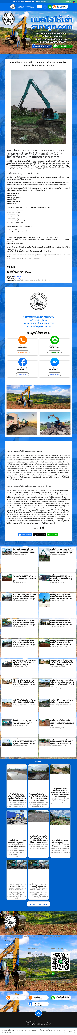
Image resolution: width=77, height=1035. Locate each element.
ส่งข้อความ (55, 368)
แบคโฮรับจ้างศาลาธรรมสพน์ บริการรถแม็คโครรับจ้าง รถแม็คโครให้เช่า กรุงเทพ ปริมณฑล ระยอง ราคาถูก (62, 550)
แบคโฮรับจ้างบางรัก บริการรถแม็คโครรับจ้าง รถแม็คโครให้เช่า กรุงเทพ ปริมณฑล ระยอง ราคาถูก (38, 887)
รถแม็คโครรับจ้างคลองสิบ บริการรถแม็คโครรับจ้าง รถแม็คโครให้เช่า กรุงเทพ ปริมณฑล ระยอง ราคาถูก (24, 642)
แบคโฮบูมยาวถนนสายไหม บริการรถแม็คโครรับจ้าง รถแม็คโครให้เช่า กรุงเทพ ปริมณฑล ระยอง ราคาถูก (62, 642)
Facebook (37, 1003)
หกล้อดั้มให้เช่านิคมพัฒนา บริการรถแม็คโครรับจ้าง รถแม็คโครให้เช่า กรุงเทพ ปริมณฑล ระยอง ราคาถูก (24, 702)
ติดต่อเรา (68, 1)
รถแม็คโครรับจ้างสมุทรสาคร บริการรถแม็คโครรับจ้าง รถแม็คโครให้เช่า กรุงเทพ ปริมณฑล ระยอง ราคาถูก (25, 596)
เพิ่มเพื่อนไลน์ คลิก (54, 346)
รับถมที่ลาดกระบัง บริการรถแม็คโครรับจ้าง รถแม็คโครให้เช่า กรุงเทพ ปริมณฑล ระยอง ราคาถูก (24, 662)
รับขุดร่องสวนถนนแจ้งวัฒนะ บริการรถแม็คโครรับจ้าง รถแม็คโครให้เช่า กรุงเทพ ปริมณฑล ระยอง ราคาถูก (61, 662)
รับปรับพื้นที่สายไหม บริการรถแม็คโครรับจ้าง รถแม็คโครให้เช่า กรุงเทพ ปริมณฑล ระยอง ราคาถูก (17, 797)
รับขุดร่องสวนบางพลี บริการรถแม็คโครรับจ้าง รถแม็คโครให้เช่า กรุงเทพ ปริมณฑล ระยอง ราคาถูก (61, 622)
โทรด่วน (22, 346)
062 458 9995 (61, 8)
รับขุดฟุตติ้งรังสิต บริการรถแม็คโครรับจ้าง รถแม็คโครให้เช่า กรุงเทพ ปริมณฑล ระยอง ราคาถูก (38, 797)
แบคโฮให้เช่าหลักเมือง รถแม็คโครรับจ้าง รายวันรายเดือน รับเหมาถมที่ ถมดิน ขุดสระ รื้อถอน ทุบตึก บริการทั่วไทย (62, 722)
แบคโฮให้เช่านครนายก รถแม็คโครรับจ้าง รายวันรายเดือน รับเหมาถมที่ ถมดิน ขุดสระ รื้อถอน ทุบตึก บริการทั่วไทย (39, 980)
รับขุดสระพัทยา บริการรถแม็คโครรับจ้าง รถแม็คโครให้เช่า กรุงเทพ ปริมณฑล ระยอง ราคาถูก (39, 963)
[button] (2, 32)
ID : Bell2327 (54, 348)
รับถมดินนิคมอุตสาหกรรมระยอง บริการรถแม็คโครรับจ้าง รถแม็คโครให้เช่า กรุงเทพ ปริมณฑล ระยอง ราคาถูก (17, 844)
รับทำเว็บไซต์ (47, 1024)
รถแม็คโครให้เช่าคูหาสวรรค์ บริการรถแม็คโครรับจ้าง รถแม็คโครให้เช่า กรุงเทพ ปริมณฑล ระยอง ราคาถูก (39, 955)
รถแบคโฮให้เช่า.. (22, 369)
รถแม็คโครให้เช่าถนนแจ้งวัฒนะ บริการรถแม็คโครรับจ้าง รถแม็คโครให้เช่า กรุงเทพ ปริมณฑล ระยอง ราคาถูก (25, 577)
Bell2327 (17, 278)
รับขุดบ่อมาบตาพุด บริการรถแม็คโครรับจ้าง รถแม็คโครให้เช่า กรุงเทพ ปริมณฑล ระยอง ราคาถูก (25, 722)
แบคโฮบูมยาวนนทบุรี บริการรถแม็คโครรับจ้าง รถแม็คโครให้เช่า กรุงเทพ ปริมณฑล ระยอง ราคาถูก (61, 596)
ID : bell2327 (59, 998)
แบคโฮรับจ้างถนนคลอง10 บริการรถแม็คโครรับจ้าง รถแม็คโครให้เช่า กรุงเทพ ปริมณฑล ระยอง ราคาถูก (61, 741)
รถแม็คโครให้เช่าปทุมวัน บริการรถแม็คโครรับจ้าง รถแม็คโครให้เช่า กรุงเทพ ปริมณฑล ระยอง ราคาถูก (39, 839)
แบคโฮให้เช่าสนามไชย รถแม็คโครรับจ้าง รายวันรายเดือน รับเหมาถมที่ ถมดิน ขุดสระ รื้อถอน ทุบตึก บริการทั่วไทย (62, 683)
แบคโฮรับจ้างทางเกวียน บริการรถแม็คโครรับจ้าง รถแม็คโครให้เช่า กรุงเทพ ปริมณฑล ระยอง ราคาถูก (24, 622)
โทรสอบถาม (61, 6)
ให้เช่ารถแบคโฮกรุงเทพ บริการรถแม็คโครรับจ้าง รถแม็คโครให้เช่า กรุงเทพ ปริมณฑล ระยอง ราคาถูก (24, 682)
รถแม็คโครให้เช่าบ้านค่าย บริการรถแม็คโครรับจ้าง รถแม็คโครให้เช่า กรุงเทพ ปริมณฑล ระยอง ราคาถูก (61, 702)
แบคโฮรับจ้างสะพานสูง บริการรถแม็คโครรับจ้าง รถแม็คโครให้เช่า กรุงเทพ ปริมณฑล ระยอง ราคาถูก (60, 843)
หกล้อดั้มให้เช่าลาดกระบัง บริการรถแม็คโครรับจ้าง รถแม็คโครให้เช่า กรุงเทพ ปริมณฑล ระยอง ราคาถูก (24, 741)
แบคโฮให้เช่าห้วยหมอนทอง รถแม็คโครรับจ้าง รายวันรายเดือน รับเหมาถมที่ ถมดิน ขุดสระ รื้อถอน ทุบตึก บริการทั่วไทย (61, 577)
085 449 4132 (38, 998)
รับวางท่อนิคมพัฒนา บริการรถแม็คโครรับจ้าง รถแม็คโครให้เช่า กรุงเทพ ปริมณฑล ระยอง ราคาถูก (24, 550)
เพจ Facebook (22, 368)
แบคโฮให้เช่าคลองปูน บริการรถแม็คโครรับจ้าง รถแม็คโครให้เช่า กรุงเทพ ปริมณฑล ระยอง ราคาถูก (39, 970)
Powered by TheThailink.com (34, 1024)
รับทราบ (69, 1031)
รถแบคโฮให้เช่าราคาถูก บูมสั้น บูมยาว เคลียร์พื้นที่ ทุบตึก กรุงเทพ (34, 280)
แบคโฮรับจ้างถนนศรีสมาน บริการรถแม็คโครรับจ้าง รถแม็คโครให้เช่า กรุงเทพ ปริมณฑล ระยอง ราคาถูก (16, 887)
